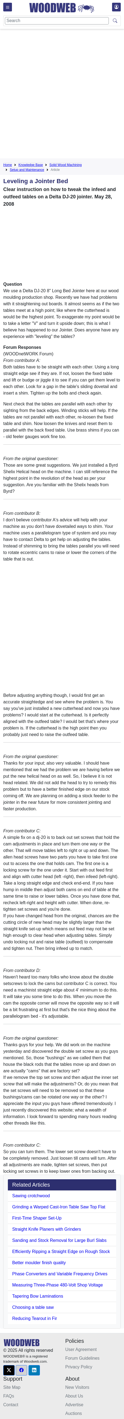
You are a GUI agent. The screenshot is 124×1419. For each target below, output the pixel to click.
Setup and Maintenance (27, 170)
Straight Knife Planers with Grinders (46, 1229)
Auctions (73, 1413)
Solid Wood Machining (65, 165)
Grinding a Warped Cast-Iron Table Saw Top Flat (58, 1207)
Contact (10, 1404)
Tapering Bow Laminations (37, 1296)
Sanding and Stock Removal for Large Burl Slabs (59, 1240)
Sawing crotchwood (31, 1195)
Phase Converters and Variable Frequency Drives (59, 1274)
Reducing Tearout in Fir (34, 1318)
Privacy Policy (79, 1367)
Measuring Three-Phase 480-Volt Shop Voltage (57, 1285)
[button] (9, 1370)
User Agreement (81, 1349)
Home (7, 165)
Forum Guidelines (82, 1358)
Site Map (11, 1387)
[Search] (57, 20)
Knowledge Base (30, 165)
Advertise (74, 1404)
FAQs (8, 1396)
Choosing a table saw (33, 1307)
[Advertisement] (62, 95)
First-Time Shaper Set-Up (37, 1218)
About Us (74, 1396)
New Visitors (77, 1387)
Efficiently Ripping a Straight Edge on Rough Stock (61, 1251)
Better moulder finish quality (39, 1262)
